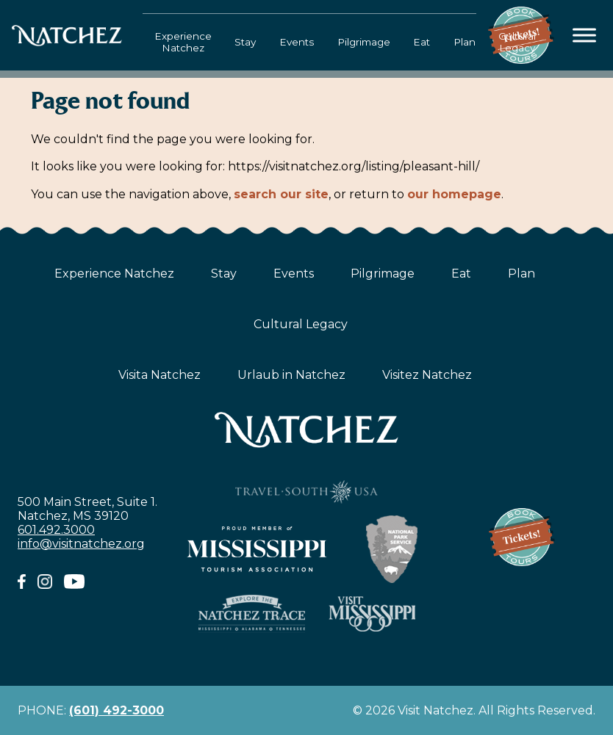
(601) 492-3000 (116, 710)
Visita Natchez (159, 375)
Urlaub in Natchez (291, 375)
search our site (281, 194)
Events (296, 42)
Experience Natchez (183, 42)
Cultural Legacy (517, 42)
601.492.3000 (56, 530)
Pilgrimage (363, 42)
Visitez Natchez (427, 375)
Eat (421, 42)
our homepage (454, 194)
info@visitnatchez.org (81, 544)
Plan (465, 42)
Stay (245, 42)
